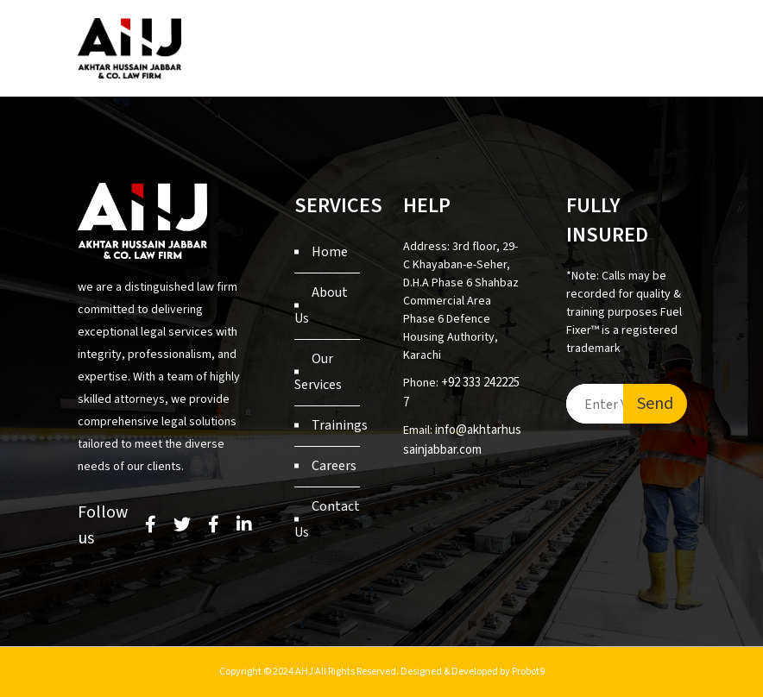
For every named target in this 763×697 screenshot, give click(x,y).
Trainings (340, 425)
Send (655, 404)
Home (330, 251)
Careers (334, 465)
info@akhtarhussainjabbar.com (462, 440)
